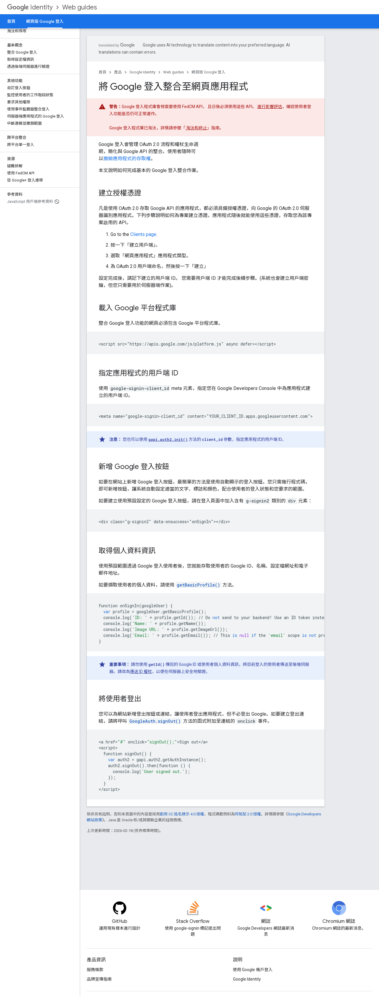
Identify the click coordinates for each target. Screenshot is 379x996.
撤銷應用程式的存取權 (127, 158)
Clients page (143, 234)
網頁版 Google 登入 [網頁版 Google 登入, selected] (45, 21)
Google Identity (142, 72)
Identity (30, 7)
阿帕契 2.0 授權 (248, 814)
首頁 (11, 21)
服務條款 (95, 969)
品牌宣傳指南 (99, 979)
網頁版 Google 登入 (208, 72)
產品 (118, 72)
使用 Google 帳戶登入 (253, 969)
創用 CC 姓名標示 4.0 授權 (182, 814)
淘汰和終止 (196, 128)
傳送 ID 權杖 (141, 671)
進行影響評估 (269, 106)
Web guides (79, 7)
